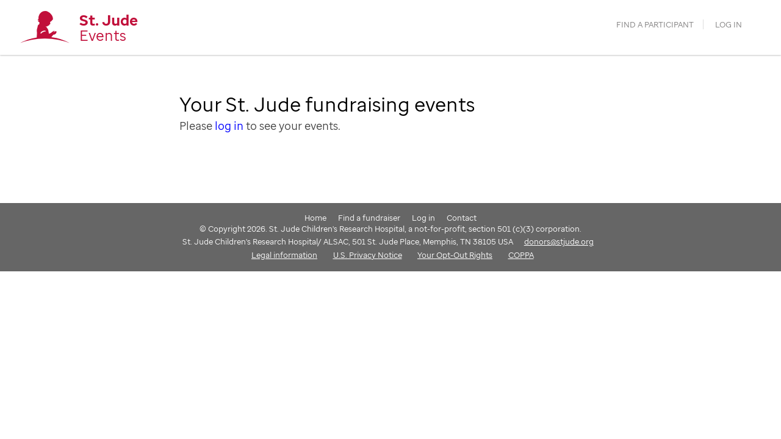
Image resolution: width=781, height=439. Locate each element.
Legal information (284, 254)
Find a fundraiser (369, 217)
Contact (462, 217)
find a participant (655, 25)
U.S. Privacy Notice (367, 254)
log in (229, 125)
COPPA (521, 254)
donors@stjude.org (559, 241)
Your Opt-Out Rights (454, 254)
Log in (728, 25)
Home (315, 217)
